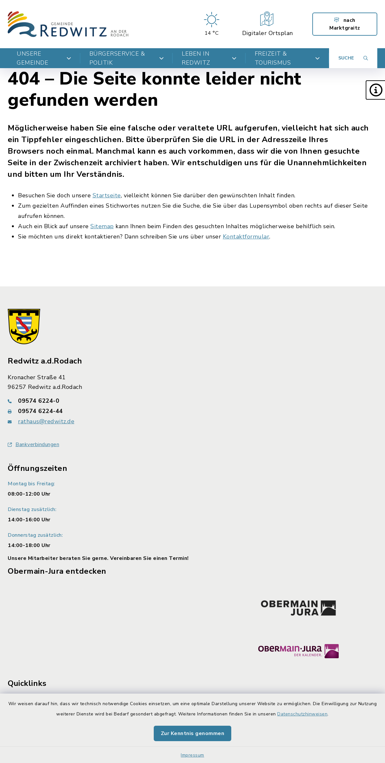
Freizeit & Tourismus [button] (287, 58)
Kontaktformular (246, 236)
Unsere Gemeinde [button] (44, 58)
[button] (375, 90)
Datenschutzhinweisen (302, 714)
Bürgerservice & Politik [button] (126, 58)
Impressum (192, 755)
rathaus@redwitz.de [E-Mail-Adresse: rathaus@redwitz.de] (46, 421)
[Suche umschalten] (353, 58)
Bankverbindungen (33, 444)
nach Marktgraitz (344, 24)
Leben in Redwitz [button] (209, 58)
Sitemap (102, 226)
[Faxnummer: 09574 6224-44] (192, 411)
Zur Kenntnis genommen (193, 733)
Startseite (107, 195)
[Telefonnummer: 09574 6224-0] (192, 401)
